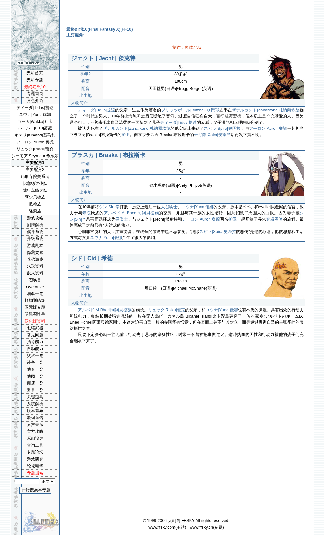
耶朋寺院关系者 (35, 176)
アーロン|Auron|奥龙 (35, 142)
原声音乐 (35, 424)
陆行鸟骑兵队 (35, 190)
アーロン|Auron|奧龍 (268, 128)
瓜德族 (35, 204)
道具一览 (35, 390)
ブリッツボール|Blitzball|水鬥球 (190, 110)
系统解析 (35, 403)
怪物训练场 (35, 300)
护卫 (126, 134)
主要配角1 (35, 162)
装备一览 (35, 362)
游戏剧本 (35, 245)
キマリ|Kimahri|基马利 (35, 135)
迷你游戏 (35, 259)
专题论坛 (35, 452)
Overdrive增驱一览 (35, 290)
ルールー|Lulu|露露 (35, 128)
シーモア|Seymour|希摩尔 (35, 156)
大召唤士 (169, 207)
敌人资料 (35, 273)
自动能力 (35, 348)
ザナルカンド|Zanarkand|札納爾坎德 (266, 110)
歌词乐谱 (35, 417)
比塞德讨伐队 (35, 183)
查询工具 (35, 445)
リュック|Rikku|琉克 (166, 309)
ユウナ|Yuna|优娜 (35, 114)
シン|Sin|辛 (109, 207)
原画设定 (35, 438)
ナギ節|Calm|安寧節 (212, 134)
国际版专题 (35, 307)
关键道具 (35, 396)
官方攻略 (35, 431)
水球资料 (35, 266)
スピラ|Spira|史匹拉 (222, 128)
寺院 (86, 213)
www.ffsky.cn (201, 527)
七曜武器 (35, 327)
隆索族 (35, 211)
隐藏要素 (35, 252)
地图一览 (35, 376)
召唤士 (121, 219)
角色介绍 (35, 100)
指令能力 (35, 341)
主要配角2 (35, 169)
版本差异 (35, 410)
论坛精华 (35, 465)
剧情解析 (35, 225)
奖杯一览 (35, 355)
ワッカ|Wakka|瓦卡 (35, 121)
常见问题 (35, 334)
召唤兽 (35, 280)
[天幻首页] (35, 73)
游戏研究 (35, 459)
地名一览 (35, 369)
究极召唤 (274, 219)
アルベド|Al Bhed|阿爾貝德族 (131, 213)
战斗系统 (35, 231)
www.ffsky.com (161, 527)
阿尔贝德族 (35, 197)
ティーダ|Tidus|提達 (96, 110)
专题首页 (35, 93)
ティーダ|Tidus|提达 (34, 107)
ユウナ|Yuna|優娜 (198, 207)
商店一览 (35, 383)
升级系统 (35, 238)
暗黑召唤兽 (35, 314)
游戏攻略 (35, 218)
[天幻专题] (35, 80)
